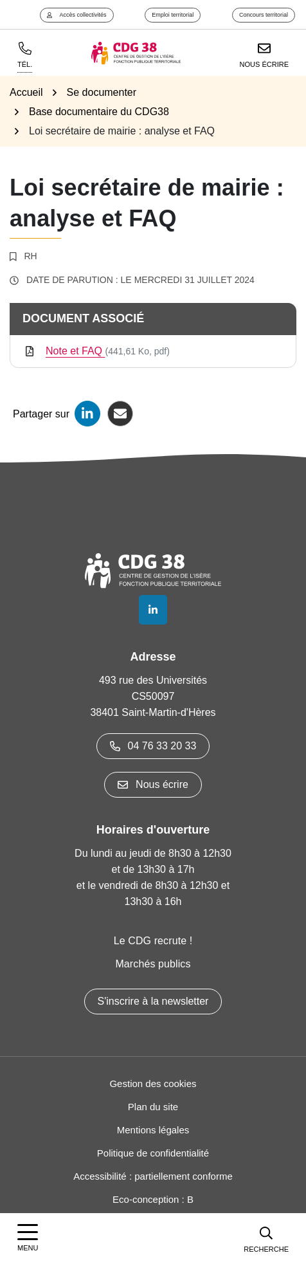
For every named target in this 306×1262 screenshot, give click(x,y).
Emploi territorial (173, 15)
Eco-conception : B (153, 1199)
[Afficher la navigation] (28, 1237)
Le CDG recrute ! (153, 940)
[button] (266, 1238)
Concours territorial (263, 15)
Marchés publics (152, 963)
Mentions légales (153, 1129)
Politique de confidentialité (153, 1153)
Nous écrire (153, 784)
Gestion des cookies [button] (152, 1083)
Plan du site (153, 1106)
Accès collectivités (77, 15)
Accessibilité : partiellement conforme (153, 1176)
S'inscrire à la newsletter (153, 1001)
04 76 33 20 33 (153, 745)
